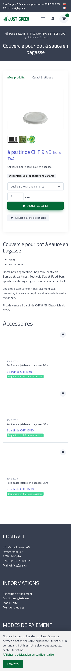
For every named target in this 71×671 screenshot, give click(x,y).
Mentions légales (14, 607)
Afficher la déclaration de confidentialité (28, 654)
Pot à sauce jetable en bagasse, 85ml (27, 483)
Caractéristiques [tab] (42, 77)
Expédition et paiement (17, 593)
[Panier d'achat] (63, 18)
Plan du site (10, 603)
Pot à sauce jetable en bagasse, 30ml (27, 365)
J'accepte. (13, 664)
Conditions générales (16, 598)
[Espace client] (52, 18)
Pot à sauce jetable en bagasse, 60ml (27, 424)
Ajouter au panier (35, 205)
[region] (35, 77)
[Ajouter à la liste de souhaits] (63, 335)
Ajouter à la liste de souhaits (28, 218)
